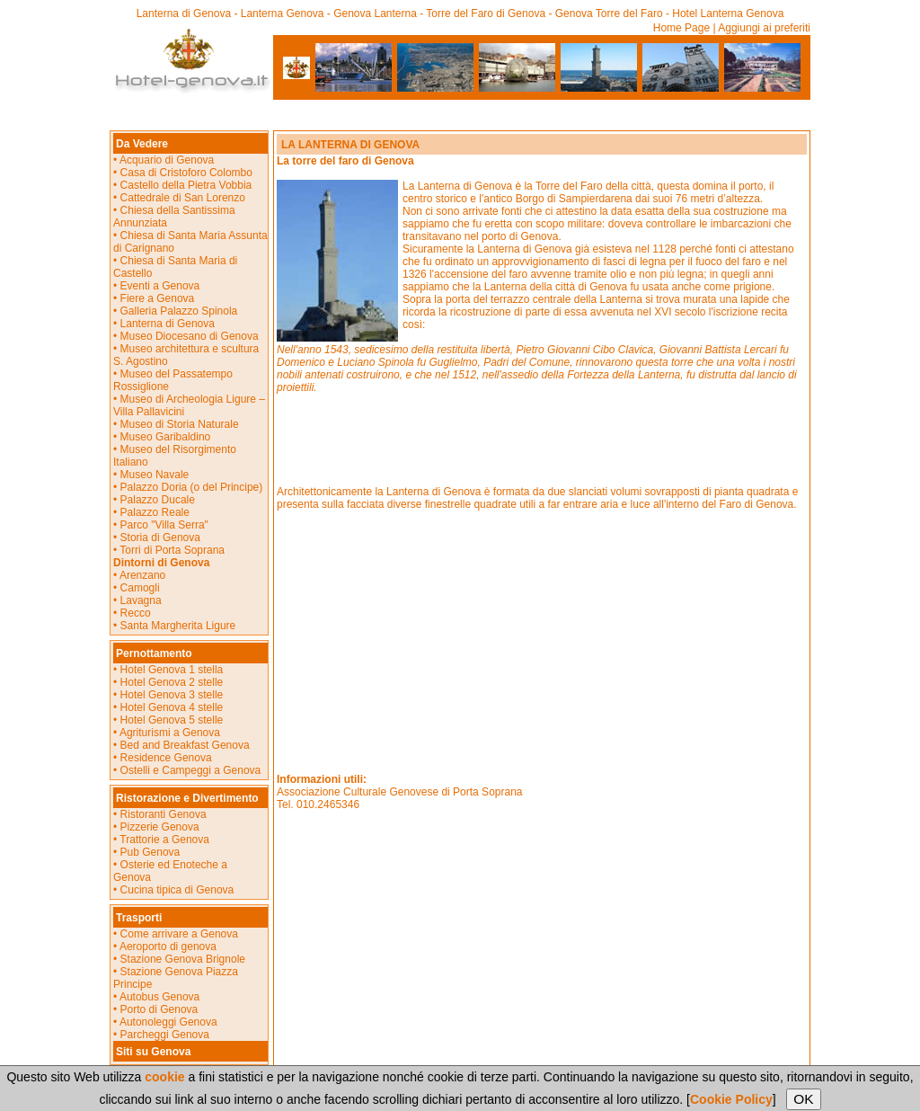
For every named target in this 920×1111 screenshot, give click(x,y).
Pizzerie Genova (159, 827)
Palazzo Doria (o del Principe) (191, 487)
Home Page (681, 28)
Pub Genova (150, 852)
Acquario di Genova (166, 160)
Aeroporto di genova (168, 946)
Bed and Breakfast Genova (185, 745)
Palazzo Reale (155, 512)
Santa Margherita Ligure (178, 625)
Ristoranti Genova (163, 814)
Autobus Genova (159, 997)
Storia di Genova (160, 537)
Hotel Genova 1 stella (172, 669)
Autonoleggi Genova (168, 1022)
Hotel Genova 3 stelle (172, 695)
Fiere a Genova (157, 298)
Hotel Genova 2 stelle (172, 682)
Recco (135, 613)
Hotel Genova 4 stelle (172, 707)
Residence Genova (166, 757)
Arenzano (142, 575)
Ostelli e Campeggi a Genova (190, 770)
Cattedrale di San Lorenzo (182, 197)
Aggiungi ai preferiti (764, 28)
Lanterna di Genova (167, 323)
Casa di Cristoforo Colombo (186, 172)
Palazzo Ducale (157, 499)
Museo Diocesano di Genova (189, 336)
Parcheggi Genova (164, 1034)
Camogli (140, 588)
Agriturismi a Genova (169, 732)
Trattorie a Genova (164, 839)
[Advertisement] (460, 111)
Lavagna (141, 600)
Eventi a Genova (158, 286)
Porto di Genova (159, 1009)
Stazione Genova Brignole (182, 959)
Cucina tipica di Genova (177, 890)
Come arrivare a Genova (179, 934)
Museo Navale (155, 474)
